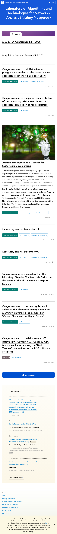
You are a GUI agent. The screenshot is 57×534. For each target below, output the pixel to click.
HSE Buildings (6, 514)
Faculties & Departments (10, 505)
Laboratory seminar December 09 (20, 251)
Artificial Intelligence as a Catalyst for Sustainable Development (23, 164)
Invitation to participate (39, 235)
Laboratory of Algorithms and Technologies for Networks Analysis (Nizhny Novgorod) (28, 13)
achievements (24, 81)
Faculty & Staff (6, 511)
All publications (16, 477)
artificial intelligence (26, 213)
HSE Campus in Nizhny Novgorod (16, 3)
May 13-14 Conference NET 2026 (21, 41)
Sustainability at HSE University (12, 502)
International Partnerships (10, 508)
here (47, 521)
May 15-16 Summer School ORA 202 (23, 55)
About (5, 492)
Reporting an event (37, 81)
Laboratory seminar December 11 (20, 229)
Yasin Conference (42, 213)
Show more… (28, 374)
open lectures (24, 235)
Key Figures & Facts (8, 499)
